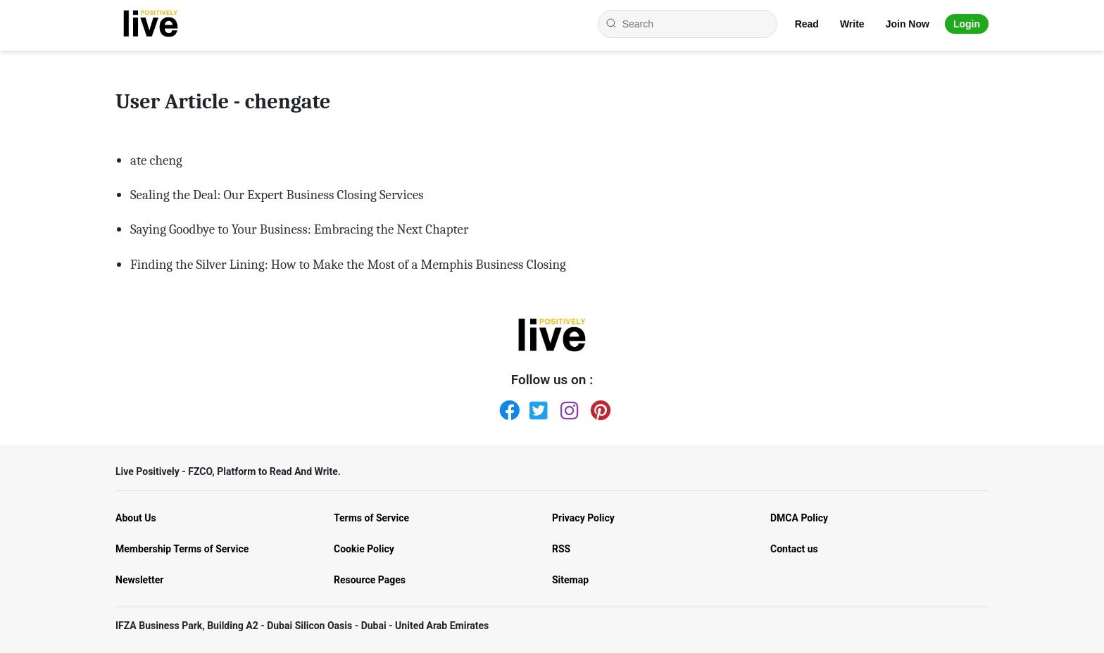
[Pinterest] (598, 407)
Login (966, 24)
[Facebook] (506, 407)
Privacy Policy (583, 518)
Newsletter (139, 579)
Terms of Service (371, 518)
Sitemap (570, 579)
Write (852, 24)
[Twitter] (536, 407)
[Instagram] (567, 407)
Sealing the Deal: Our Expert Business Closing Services (276, 195)
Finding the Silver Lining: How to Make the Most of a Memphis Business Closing (348, 264)
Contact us (794, 548)
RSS (561, 548)
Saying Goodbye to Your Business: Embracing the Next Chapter (299, 229)
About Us (135, 518)
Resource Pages (370, 579)
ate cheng (156, 160)
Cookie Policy (364, 548)
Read (807, 24)
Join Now (907, 24)
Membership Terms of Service (182, 548)
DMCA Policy (799, 518)
